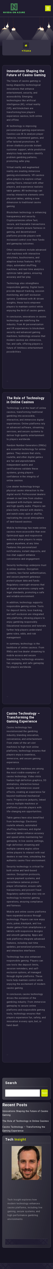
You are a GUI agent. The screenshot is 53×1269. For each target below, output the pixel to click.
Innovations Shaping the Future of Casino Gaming (26, 73)
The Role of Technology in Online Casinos (26, 400)
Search (11, 1083)
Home (27, 50)
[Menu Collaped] (48, 8)
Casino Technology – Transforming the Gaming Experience (23, 717)
